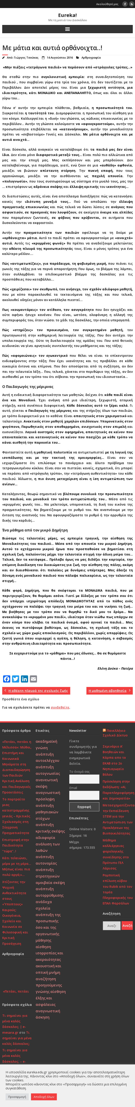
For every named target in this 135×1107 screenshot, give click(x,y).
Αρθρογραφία (91, 57)
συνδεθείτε (60, 707)
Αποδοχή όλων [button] (44, 1097)
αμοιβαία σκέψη (50, 882)
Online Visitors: (81, 829)
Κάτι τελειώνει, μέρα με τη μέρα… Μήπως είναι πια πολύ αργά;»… (16, 866)
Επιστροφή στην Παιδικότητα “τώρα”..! (15, 845)
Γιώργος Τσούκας (26, 57)
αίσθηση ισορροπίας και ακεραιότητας (49, 953)
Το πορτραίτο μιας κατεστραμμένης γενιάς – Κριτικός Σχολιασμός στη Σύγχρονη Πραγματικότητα (16, 816)
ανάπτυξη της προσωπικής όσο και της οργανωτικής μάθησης (48, 927)
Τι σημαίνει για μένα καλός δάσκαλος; (17, 1038)
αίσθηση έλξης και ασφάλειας (51, 998)
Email (73, 788)
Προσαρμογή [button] (17, 1097)
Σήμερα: (76, 835)
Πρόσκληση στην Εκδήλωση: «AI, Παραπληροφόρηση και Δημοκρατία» (118, 789)
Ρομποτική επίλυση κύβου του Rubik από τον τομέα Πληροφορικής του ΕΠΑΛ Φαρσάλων (118, 889)
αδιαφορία (45, 837)
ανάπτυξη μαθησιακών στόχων (47, 812)
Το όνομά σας (79, 771)
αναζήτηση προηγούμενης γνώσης (49, 985)
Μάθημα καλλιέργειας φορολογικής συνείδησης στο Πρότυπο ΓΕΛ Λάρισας (116, 854)
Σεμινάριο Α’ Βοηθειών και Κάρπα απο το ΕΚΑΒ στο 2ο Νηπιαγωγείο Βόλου (114, 760)
